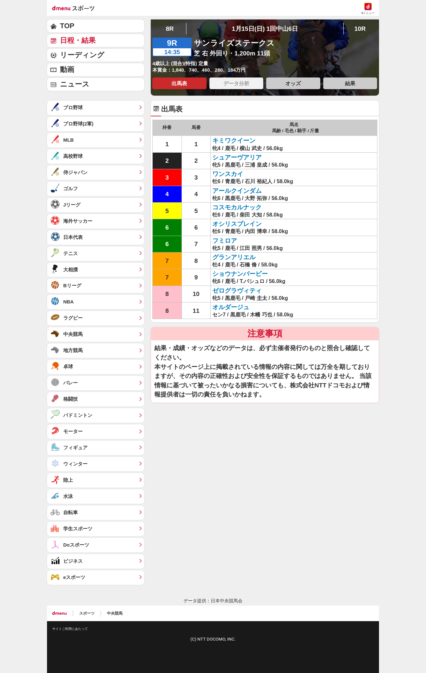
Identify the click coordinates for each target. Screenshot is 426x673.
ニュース (74, 84)
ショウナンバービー (240, 273)
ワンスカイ (227, 174)
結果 (350, 83)
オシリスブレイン (237, 223)
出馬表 (179, 83)
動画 (67, 69)
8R (169, 28)
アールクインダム (237, 190)
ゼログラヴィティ (237, 290)
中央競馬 (115, 613)
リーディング (82, 55)
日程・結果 (78, 40)
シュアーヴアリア (237, 157)
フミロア (224, 240)
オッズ (293, 83)
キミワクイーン (233, 140)
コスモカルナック (237, 207)
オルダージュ (230, 307)
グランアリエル (233, 257)
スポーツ (87, 613)
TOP (67, 26)
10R (360, 28)
